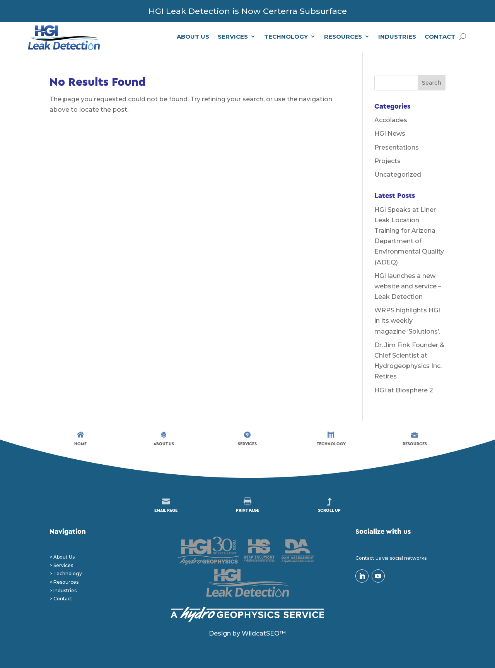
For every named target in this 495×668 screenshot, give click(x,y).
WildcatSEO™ (264, 633)
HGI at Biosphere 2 (403, 390)
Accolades (390, 120)
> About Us (62, 557)
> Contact (61, 599)
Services (233, 36)
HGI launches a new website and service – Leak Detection (407, 286)
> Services (61, 565)
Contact (440, 36)
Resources (343, 36)
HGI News (389, 133)
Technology (286, 36)
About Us (193, 36)
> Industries (63, 590)
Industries (397, 36)
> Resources (64, 582)
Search (431, 82)
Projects (387, 161)
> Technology (66, 573)
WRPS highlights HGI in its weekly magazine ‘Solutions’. (407, 321)
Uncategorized (397, 174)
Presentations (396, 147)
